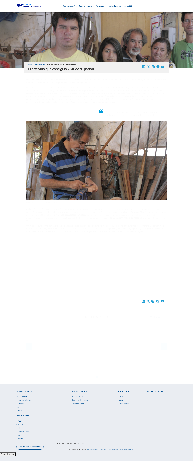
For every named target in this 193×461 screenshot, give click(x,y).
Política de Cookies (92, 449)
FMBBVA (19, 421)
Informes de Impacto (80, 400)
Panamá (19, 439)
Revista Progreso (115, 6)
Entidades (20, 404)
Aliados (19, 407)
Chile (18, 435)
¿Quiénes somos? (69, 6)
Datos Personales (113, 449)
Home (30, 64)
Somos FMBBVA (22, 396)
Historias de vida (39, 64)
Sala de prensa (123, 404)
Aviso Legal (103, 449)
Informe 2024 (129, 6)
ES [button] (160, 6)
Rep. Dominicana (22, 432)
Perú (18, 428)
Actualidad (101, 6)
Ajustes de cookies (8, 454)
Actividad (19, 411)
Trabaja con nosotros (30, 447)
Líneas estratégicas (23, 400)
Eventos (120, 400)
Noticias (120, 396)
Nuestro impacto (86, 6)
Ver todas (157, 317)
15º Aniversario (78, 404)
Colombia (20, 425)
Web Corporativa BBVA (126, 449)
